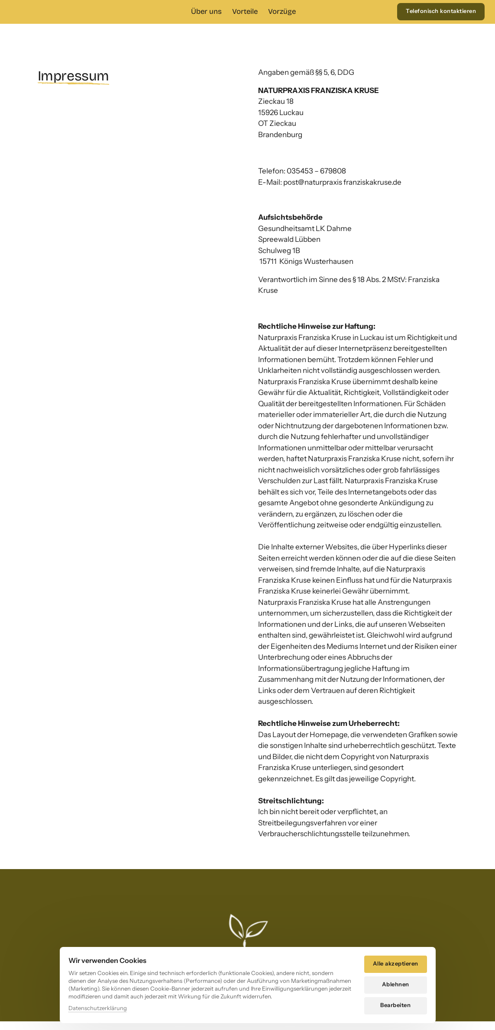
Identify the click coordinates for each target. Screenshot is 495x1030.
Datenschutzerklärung (97, 1007)
